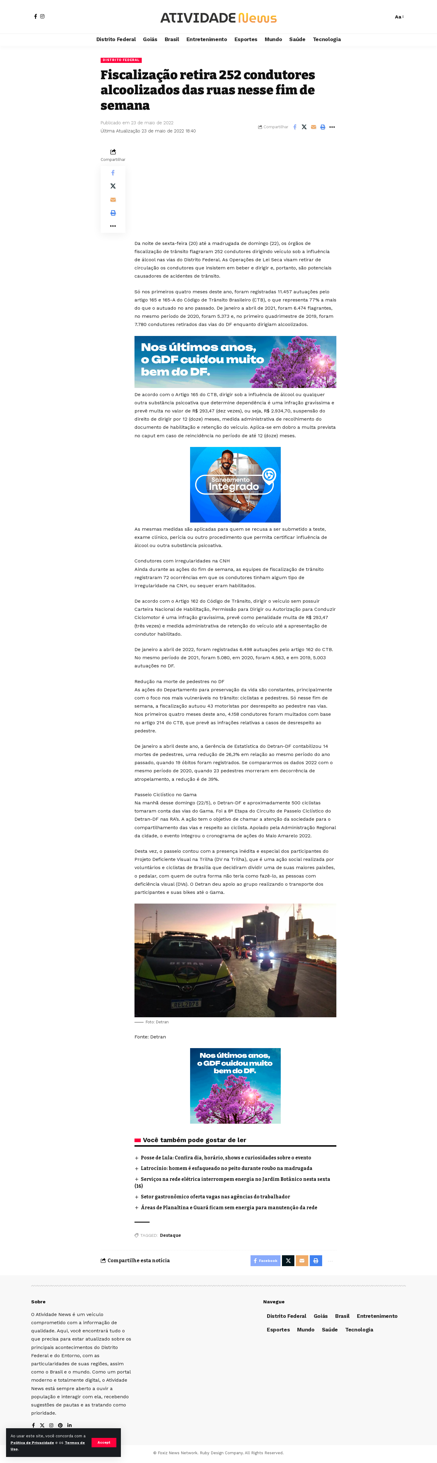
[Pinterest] (61, 1427)
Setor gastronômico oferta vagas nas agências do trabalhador (219, 1197)
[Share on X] (304, 127)
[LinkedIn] (70, 1427)
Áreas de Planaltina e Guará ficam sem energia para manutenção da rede (234, 1208)
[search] (385, 16)
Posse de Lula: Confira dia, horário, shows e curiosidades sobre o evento (231, 1158)
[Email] (313, 127)
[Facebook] (36, 16)
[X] (42, 1427)
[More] (332, 127)
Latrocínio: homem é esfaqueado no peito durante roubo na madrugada (231, 1169)
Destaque (170, 1236)
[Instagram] (42, 16)
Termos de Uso (26, 1449)
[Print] (323, 127)
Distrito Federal (122, 60)
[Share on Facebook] (294, 127)
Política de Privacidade (38, 1442)
